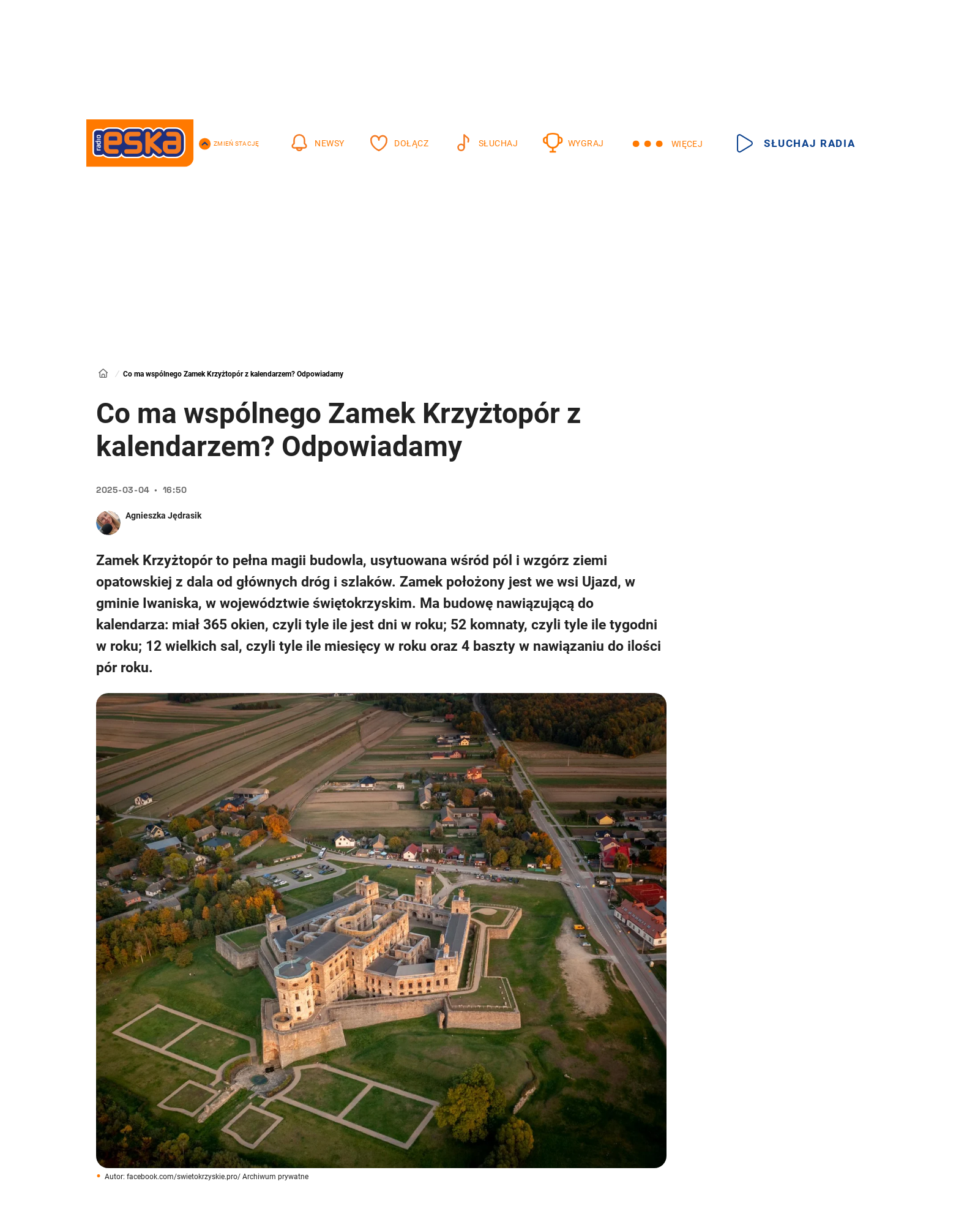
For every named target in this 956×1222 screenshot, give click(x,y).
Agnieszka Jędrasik (163, 515)
